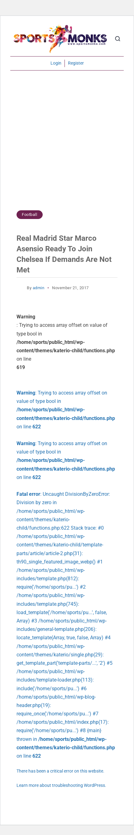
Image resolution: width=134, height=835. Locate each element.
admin (39, 287)
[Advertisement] (67, 143)
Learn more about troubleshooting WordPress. (61, 785)
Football (29, 214)
